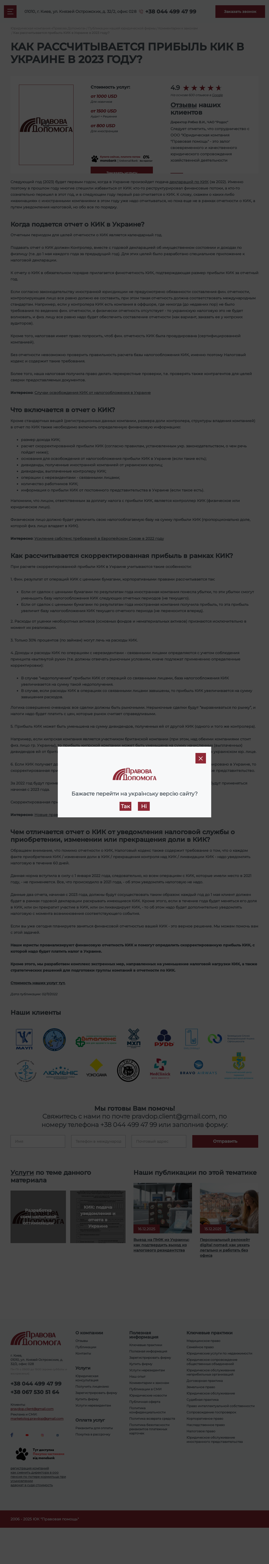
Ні (144, 806)
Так (125, 806)
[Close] (200, 758)
